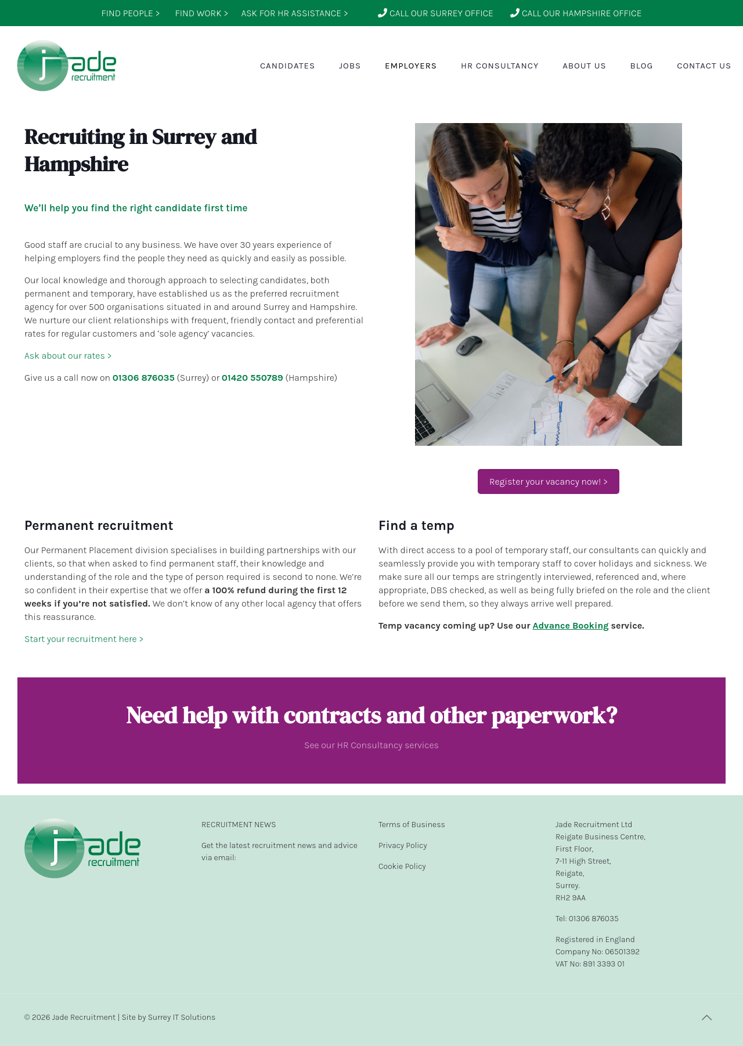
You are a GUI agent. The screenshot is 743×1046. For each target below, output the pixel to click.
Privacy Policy (402, 845)
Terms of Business (411, 824)
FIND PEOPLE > (130, 13)
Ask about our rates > (68, 355)
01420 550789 (252, 377)
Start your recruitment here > (84, 638)
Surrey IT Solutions (182, 1017)
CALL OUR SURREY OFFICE (435, 13)
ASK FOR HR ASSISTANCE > (294, 13)
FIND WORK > (201, 13)
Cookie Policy (402, 866)
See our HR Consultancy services (371, 745)
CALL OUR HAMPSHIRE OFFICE (575, 13)
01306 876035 (144, 377)
